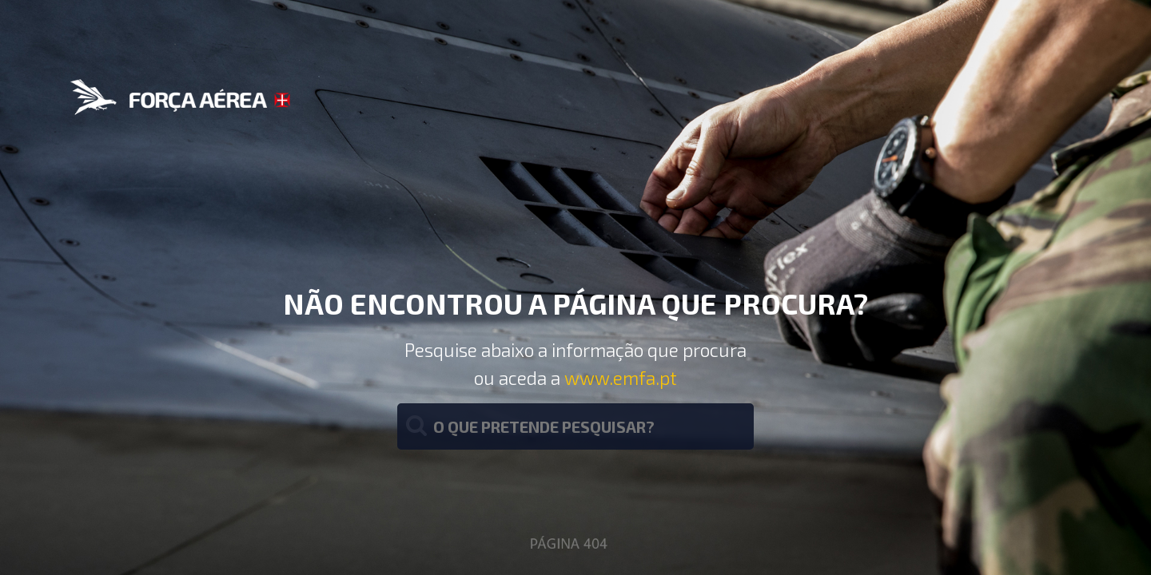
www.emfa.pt (620, 378)
